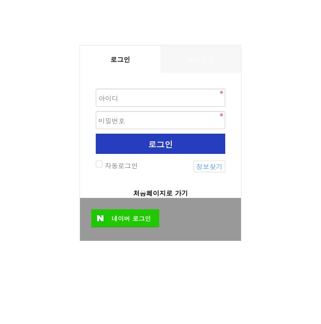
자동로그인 (120, 165)
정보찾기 (209, 166)
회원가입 (200, 59)
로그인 (160, 144)
